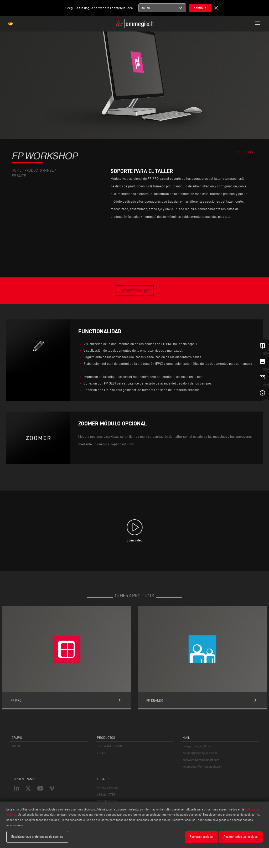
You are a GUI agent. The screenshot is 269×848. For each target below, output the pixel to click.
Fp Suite (19, 176)
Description (243, 152)
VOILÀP (16, 746)
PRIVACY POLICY (107, 787)
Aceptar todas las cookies (241, 836)
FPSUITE (102, 753)
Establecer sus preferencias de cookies (37, 836)
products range (39, 170)
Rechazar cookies (201, 836)
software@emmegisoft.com (201, 759)
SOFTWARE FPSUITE (110, 746)
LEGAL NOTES (106, 794)
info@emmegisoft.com (198, 746)
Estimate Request (135, 290)
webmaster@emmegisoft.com (203, 766)
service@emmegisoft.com (200, 753)
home (17, 170)
